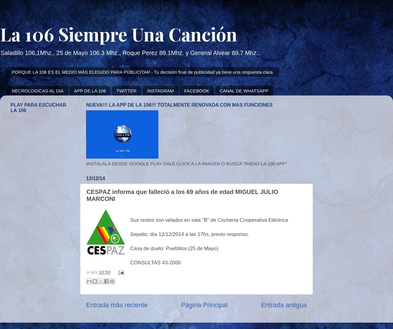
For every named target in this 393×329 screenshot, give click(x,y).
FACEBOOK (196, 90)
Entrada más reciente (117, 305)
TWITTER (126, 90)
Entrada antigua (284, 305)
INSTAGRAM (160, 90)
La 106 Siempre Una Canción (118, 34)
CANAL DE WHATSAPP (244, 90)
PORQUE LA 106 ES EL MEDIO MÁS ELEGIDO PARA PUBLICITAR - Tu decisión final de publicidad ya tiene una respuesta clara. (143, 72)
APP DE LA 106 (90, 90)
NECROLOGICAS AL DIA (37, 90)
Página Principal (204, 305)
